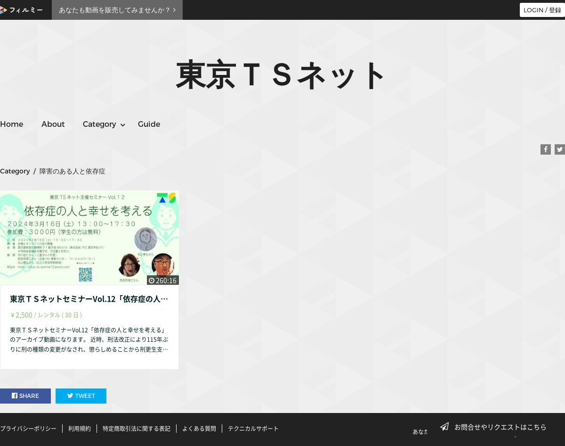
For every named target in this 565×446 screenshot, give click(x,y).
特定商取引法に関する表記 (136, 428)
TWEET (81, 395)
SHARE (25, 395)
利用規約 (79, 428)
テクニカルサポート (253, 428)
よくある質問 (199, 428)
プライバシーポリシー (28, 428)
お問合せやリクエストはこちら (496, 426)
